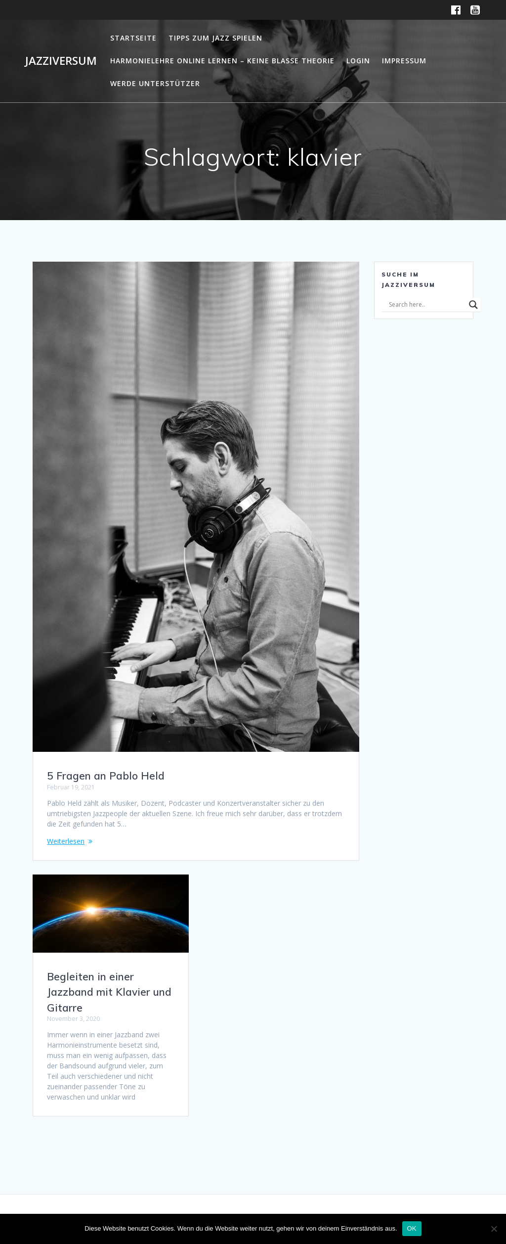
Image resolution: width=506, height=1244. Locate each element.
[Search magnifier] (473, 305)
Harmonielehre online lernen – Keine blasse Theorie (222, 60)
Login (358, 60)
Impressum (404, 60)
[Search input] (426, 305)
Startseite (133, 38)
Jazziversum (61, 60)
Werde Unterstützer (155, 83)
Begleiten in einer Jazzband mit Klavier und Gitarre (109, 992)
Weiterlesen (65, 841)
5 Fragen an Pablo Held (106, 775)
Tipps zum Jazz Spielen (215, 38)
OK (412, 1228)
